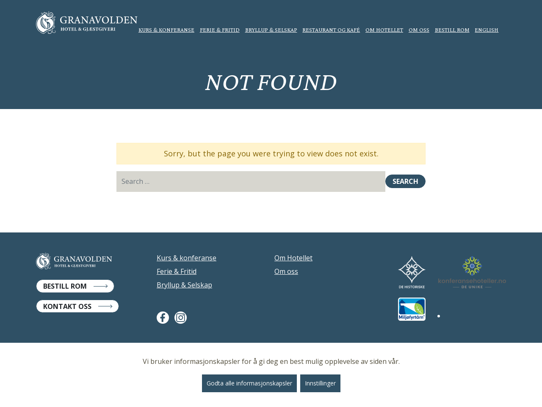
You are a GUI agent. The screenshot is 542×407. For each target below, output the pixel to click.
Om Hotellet (384, 29)
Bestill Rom (65, 286)
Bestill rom (452, 29)
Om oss (419, 29)
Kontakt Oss (67, 306)
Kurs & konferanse (166, 29)
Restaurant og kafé (331, 29)
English (486, 29)
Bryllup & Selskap (271, 29)
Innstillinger (320, 383)
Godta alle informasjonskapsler (249, 383)
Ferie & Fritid (220, 29)
